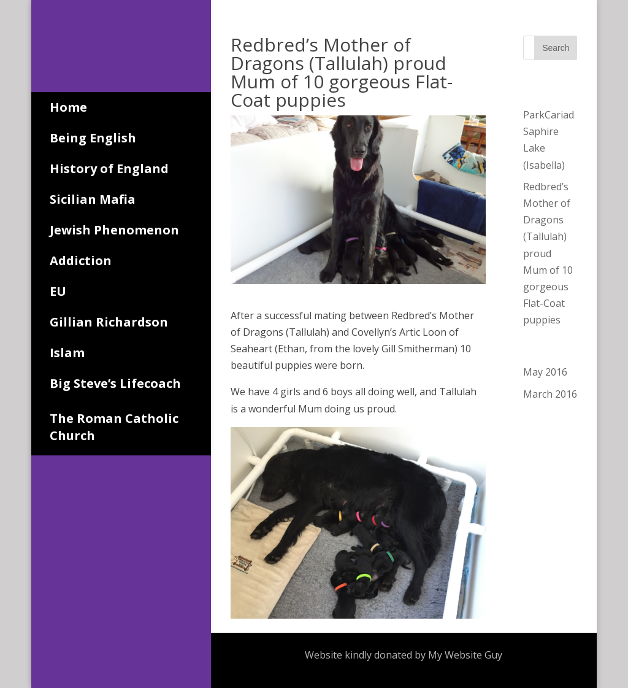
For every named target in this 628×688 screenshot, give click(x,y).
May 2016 (545, 372)
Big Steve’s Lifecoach (115, 383)
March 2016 (550, 394)
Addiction (81, 260)
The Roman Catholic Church (114, 427)
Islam (67, 352)
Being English (93, 137)
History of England (109, 168)
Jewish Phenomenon (114, 230)
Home (68, 107)
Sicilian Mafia (93, 199)
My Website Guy (465, 655)
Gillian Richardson (109, 322)
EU (58, 291)
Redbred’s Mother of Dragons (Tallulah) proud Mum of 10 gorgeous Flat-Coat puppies (548, 253)
